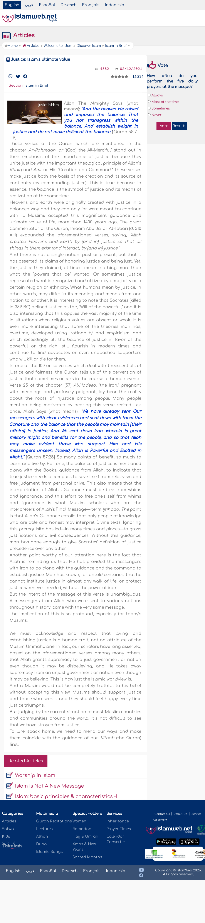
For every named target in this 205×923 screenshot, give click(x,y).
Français (90, 5)
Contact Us (162, 813)
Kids (6, 836)
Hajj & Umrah (85, 836)
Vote (164, 126)
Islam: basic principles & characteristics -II (67, 796)
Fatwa (8, 829)
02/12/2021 (131, 69)
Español (47, 5)
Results (179, 126)
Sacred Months (87, 857)
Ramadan (81, 829)
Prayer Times (118, 829)
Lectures (44, 829)
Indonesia (114, 5)
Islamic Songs (49, 852)
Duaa (41, 844)
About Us (181, 813)
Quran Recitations (54, 821)
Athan (42, 836)
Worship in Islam (35, 775)
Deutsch (69, 5)
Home (11, 46)
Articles (18, 35)
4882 (104, 69)
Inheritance (117, 821)
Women (79, 821)
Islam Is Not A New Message (49, 786)
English (12, 5)
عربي (29, 5)
